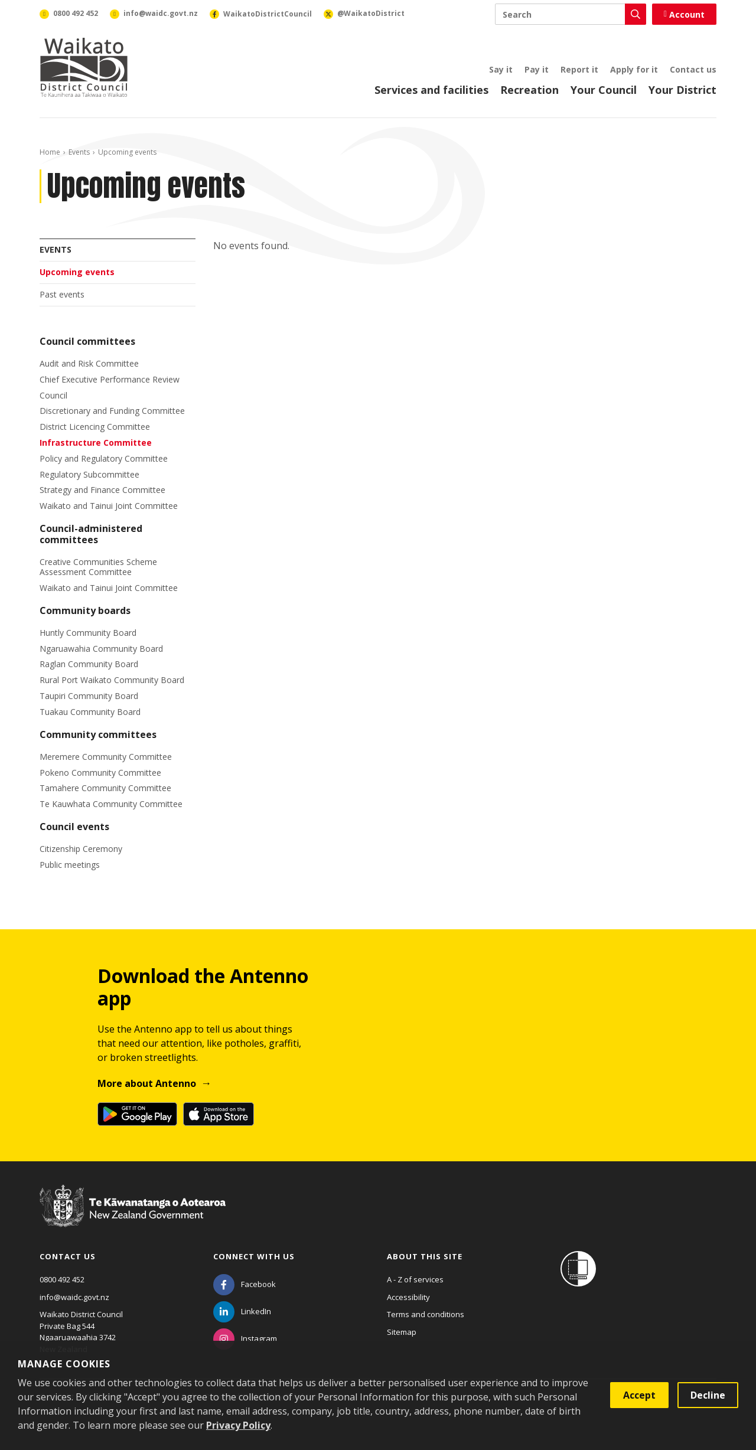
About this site (424, 1256)
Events (79, 152)
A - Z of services (415, 1279)
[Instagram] (245, 1338)
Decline (707, 1395)
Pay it (536, 69)
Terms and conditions (425, 1314)
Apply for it (634, 69)
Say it (501, 69)
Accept (639, 1395)
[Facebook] (244, 1284)
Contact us (693, 69)
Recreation (529, 90)
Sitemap (401, 1332)
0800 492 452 (62, 1279)
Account (684, 14)
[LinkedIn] (242, 1311)
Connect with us (254, 1256)
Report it (579, 69)
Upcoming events (77, 271)
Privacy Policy (238, 1425)
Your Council (604, 90)
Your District (682, 90)
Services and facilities (431, 90)
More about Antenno (146, 1083)
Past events (62, 294)
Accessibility (408, 1297)
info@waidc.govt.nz (74, 1297)
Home (50, 152)
